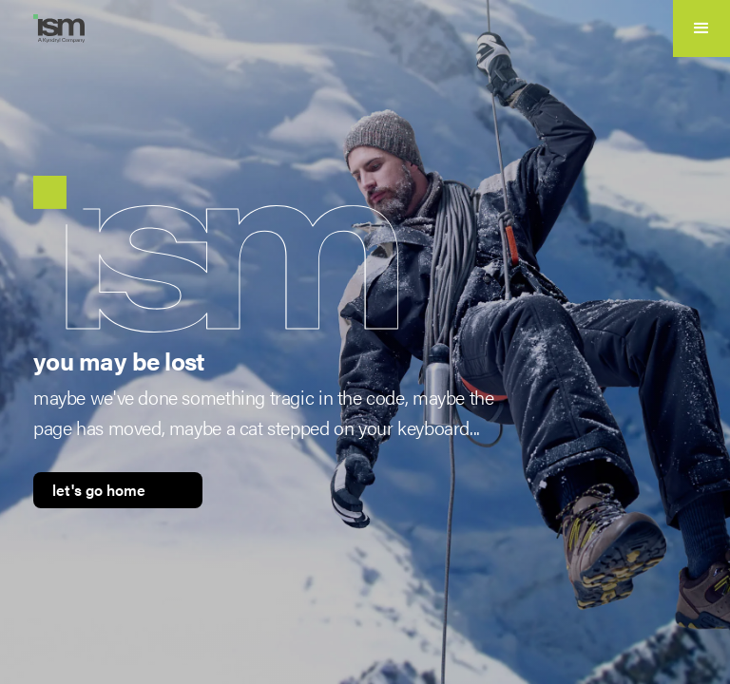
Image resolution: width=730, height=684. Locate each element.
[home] (66, 28)
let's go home (98, 490)
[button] (701, 28)
